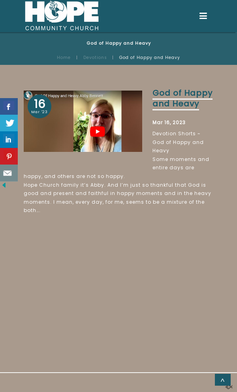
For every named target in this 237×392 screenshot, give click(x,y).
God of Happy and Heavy (182, 98)
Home (64, 58)
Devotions (95, 58)
